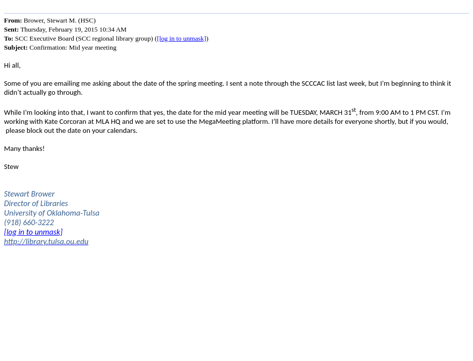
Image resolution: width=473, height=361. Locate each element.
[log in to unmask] (181, 38)
